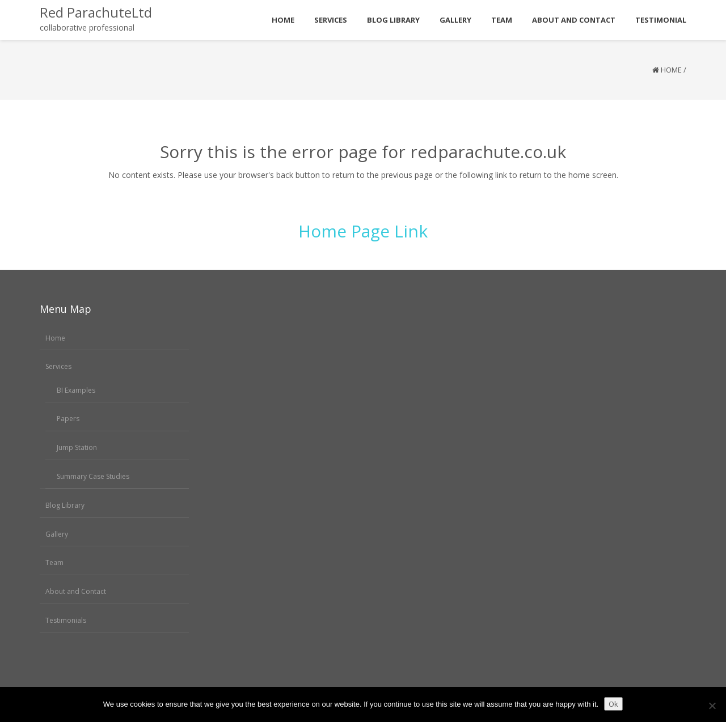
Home (671, 70)
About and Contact (75, 591)
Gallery (56, 534)
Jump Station (77, 447)
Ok (613, 704)
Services (58, 366)
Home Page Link (363, 231)
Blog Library (65, 505)
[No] (711, 705)
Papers (68, 418)
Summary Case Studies (93, 476)
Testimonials (65, 620)
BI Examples (76, 390)
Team (54, 562)
